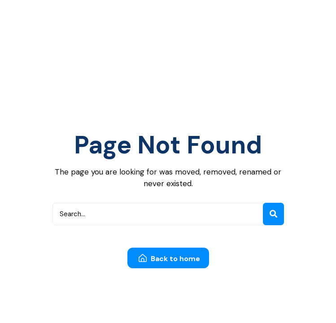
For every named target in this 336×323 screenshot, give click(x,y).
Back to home (169, 258)
